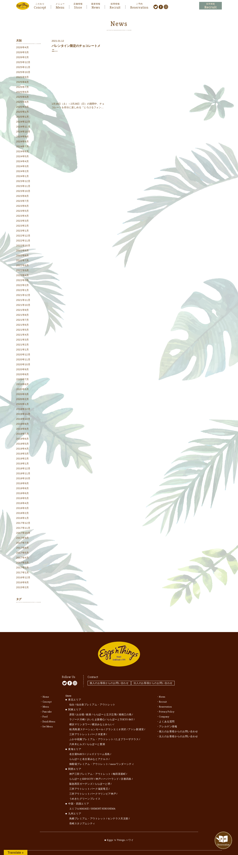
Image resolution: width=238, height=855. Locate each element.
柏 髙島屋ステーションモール (86, 719)
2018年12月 (23, 469)
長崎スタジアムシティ (82, 814)
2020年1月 (22, 404)
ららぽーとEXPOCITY (81, 769)
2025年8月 (22, 82)
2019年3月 (22, 454)
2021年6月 (22, 325)
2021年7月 (22, 320)
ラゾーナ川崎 (77, 710)
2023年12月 (23, 181)
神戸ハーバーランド (107, 769)
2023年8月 (22, 196)
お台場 (80, 705)
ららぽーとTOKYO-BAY (120, 710)
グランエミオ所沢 (115, 719)
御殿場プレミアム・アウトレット (88, 754)
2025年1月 (22, 117)
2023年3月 (22, 221)
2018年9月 (22, 484)
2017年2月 (22, 568)
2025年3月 (22, 107)
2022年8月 (22, 256)
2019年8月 (22, 429)
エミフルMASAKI (79, 799)
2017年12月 (23, 523)
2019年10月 (23, 419)
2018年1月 (22, 518)
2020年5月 (22, 390)
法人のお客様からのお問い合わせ (154, 673)
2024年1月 (22, 176)
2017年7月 (22, 543)
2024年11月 (23, 127)
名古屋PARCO (77, 744)
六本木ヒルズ (77, 734)
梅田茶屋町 (119, 764)
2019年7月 (22, 434)
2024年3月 (22, 167)
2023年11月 (23, 186)
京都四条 (126, 769)
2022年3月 (22, 281)
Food (45, 707)
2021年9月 (22, 310)
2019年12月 (23, 409)
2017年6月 (22, 548)
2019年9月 (22, 424)
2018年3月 (22, 508)
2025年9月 (22, 77)
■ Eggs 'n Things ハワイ (119, 830)
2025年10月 (23, 72)
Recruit (115, 7)
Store (78, 7)
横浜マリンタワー (79, 714)
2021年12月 (23, 295)
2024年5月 (22, 157)
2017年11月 (23, 528)
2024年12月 (23, 122)
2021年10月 (23, 305)
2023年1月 (22, 231)
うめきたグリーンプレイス (85, 789)
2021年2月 (22, 345)
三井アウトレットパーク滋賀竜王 (88, 779)
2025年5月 (22, 97)
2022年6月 (22, 266)
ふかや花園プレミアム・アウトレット (91, 729)
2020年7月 (22, 380)
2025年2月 (22, 112)
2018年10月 (23, 479)
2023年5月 (22, 211)
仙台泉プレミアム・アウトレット (95, 695)
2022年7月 (22, 261)
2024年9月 (22, 137)
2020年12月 (23, 355)
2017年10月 (23, 533)
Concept (40, 7)
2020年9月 (22, 370)
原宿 (71, 705)
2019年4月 (22, 449)
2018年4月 (22, 503)
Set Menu (47, 717)
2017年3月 (22, 563)
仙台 (71, 695)
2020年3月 (22, 394)
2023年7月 (22, 201)
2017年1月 (22, 573)
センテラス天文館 (118, 809)
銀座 (88, 705)
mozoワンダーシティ (122, 754)
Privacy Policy (166, 702)
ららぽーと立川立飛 (105, 705)
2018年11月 (23, 474)
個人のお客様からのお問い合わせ (109, 673)
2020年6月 (22, 385)
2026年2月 (22, 58)
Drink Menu (48, 712)
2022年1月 (22, 290)
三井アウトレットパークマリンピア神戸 (92, 784)
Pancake (47, 702)
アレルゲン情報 (168, 717)
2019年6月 (22, 439)
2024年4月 (22, 162)
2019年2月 (22, 459)
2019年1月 (22, 464)
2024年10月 (23, 132)
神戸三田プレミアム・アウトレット (90, 764)
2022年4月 (22, 276)
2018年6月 (22, 494)
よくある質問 (167, 712)
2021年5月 (22, 330)
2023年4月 (22, 216)
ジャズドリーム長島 (98, 744)
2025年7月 (22, 87)
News (96, 7)
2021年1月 (22, 350)
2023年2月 (22, 226)
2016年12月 (23, 578)
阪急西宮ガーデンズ (81, 774)
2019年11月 (23, 414)
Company (164, 707)
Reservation (139, 7)
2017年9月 (22, 538)
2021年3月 (22, 340)
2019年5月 (22, 444)
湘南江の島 (125, 705)
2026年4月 (22, 48)
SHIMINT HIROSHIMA (103, 799)
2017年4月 (22, 558)
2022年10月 (23, 246)
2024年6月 (22, 152)
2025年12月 (23, 63)
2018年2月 (22, 513)
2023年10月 (23, 191)
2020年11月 (23, 360)
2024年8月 (22, 142)
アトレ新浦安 (136, 719)
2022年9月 (22, 251)
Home (46, 687)
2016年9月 (22, 583)
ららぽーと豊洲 (96, 734)
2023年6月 (22, 206)
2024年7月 (22, 147)
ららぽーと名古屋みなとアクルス (88, 749)
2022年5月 (22, 271)
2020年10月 (23, 365)
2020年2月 (22, 399)
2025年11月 (23, 68)
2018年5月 (22, 499)
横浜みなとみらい (102, 714)
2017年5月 (22, 553)
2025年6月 (22, 92)
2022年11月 (23, 241)
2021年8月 (22, 315)
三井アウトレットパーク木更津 (87, 724)
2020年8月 (22, 375)
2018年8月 (22, 489)
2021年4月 (22, 335)
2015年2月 (22, 588)
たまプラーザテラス (127, 729)
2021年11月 (23, 300)
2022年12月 (23, 236)
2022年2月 (22, 285)
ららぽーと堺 (102, 774)
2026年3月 (22, 53)
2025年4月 (22, 102)
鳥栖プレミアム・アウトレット (87, 809)
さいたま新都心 (96, 710)
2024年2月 (22, 172)
